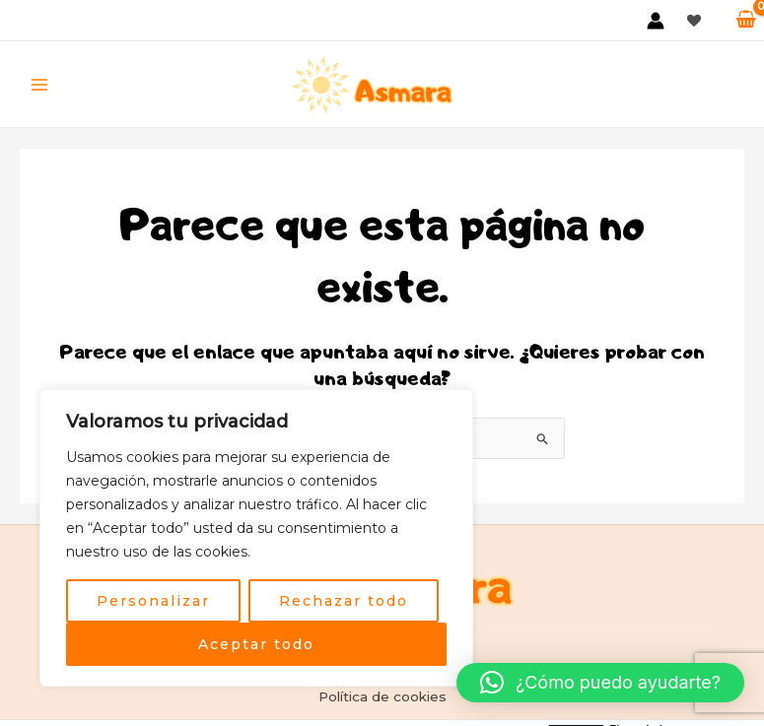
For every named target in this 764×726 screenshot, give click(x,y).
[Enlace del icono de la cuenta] (655, 21)
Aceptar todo (256, 644)
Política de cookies (382, 696)
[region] (256, 538)
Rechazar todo (343, 601)
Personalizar (153, 601)
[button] (600, 682)
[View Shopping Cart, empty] (746, 19)
